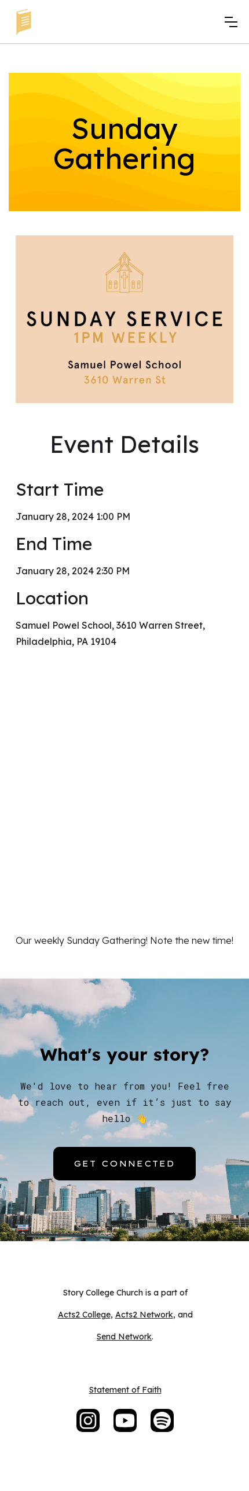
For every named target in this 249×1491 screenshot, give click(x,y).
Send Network (124, 1336)
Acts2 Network (144, 1314)
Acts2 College (84, 1314)
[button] (231, 22)
